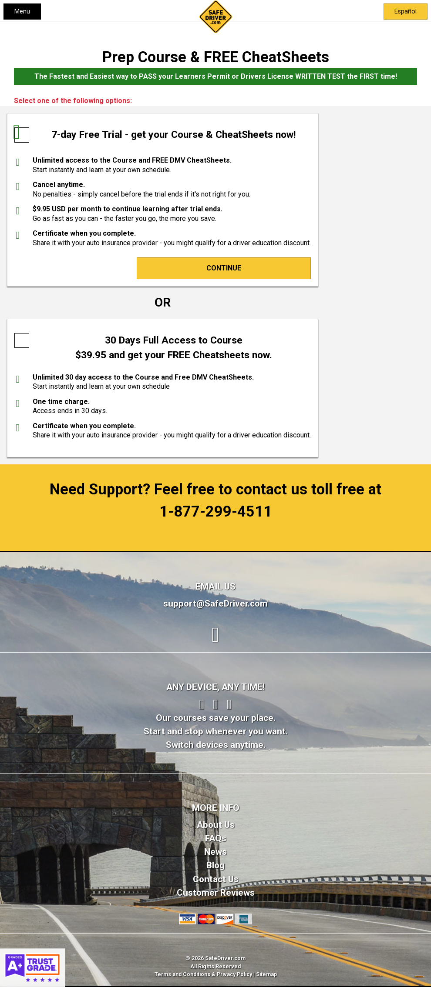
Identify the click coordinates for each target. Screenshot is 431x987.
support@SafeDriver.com (215, 603)
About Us (216, 825)
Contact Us (216, 879)
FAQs (215, 838)
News (215, 852)
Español (405, 11)
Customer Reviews (216, 892)
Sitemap (266, 974)
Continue (223, 268)
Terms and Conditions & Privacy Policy (203, 974)
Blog (215, 865)
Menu (22, 11)
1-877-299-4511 (215, 511)
